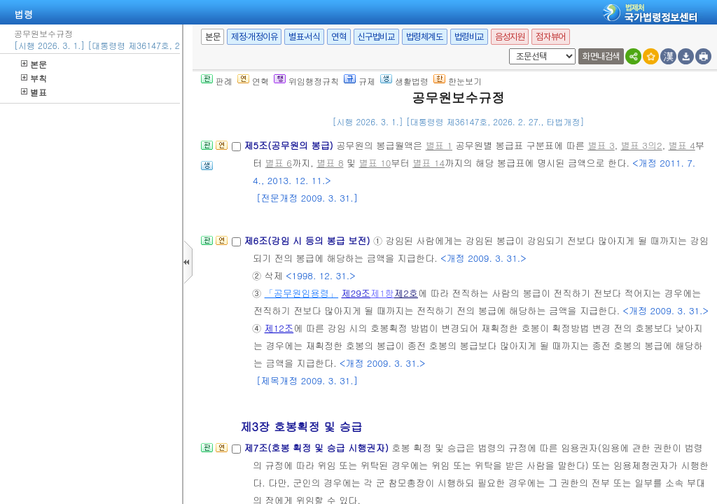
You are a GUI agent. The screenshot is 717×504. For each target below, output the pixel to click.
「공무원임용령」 (302, 293)
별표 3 (600, 145)
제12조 (279, 328)
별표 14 (428, 162)
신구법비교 (376, 36)
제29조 (356, 293)
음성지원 (509, 36)
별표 (34, 92)
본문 (34, 64)
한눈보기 (457, 81)
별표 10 (374, 162)
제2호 (406, 293)
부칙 (34, 78)
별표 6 (278, 162)
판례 (216, 81)
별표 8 (329, 162)
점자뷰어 (550, 36)
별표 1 (439, 145)
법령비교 (469, 36)
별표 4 (681, 145)
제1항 (382, 293)
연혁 (338, 36)
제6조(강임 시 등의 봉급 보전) (308, 240)
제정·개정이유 (254, 36)
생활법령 (404, 81)
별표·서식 (304, 36)
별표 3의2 (641, 145)
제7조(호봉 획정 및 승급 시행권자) (317, 447)
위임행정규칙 (306, 81)
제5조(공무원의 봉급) (290, 145)
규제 (359, 81)
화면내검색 (601, 56)
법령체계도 (424, 36)
